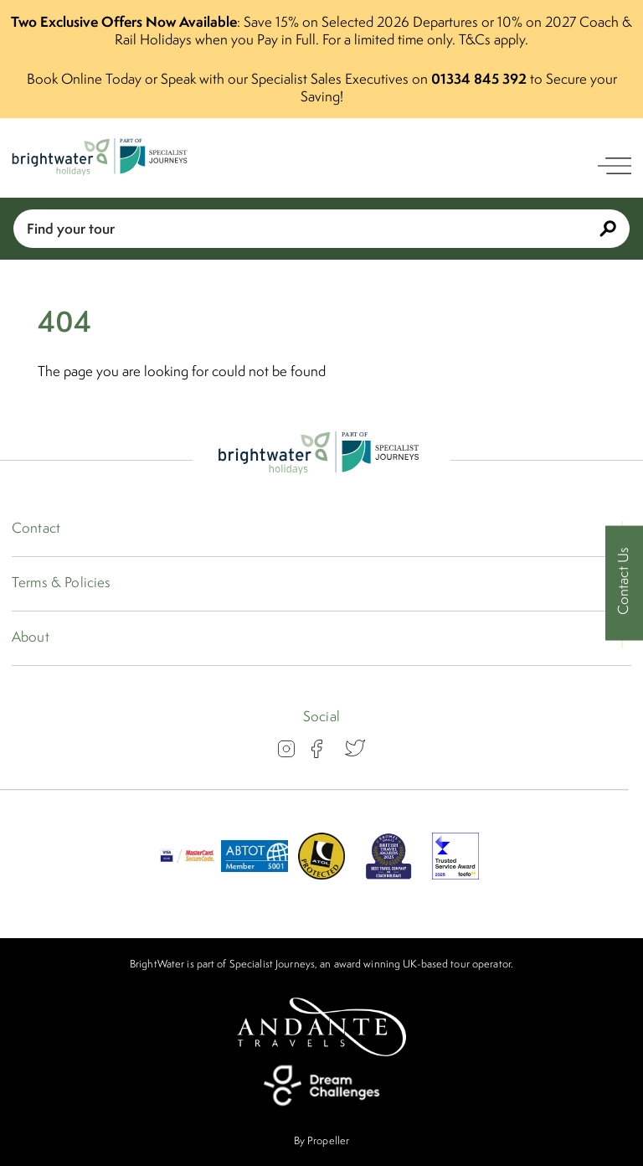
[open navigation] (614, 166)
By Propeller (321, 1140)
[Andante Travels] (321, 1027)
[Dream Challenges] (321, 1085)
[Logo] (102, 158)
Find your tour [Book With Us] (321, 228)
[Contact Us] (624, 583)
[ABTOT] (254, 874)
